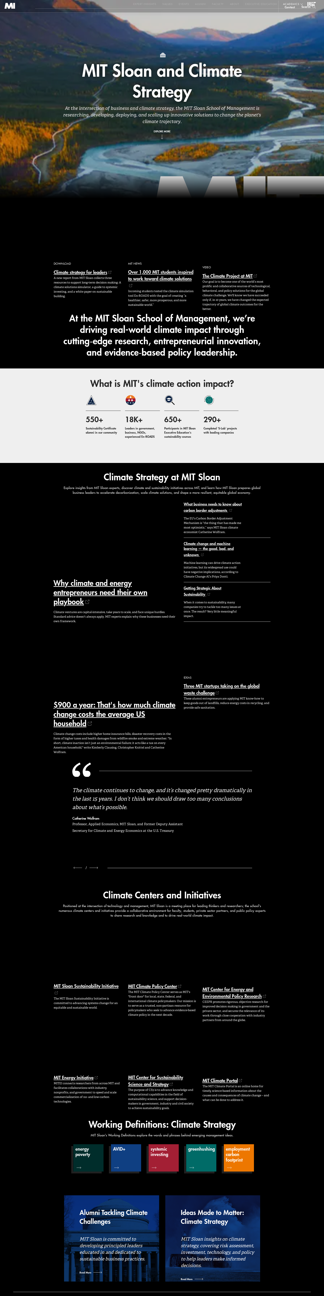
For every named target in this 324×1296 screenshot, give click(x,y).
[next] (93, 868)
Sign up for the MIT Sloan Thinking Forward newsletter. (140, 15)
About (234, 4)
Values (167, 4)
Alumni (200, 4)
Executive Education (261, 4)
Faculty (218, 4)
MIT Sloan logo (10, 20)
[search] (308, 14)
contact (290, 15)
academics (291, 4)
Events (184, 4)
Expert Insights (144, 4)
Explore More (162, 131)
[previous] (77, 868)
